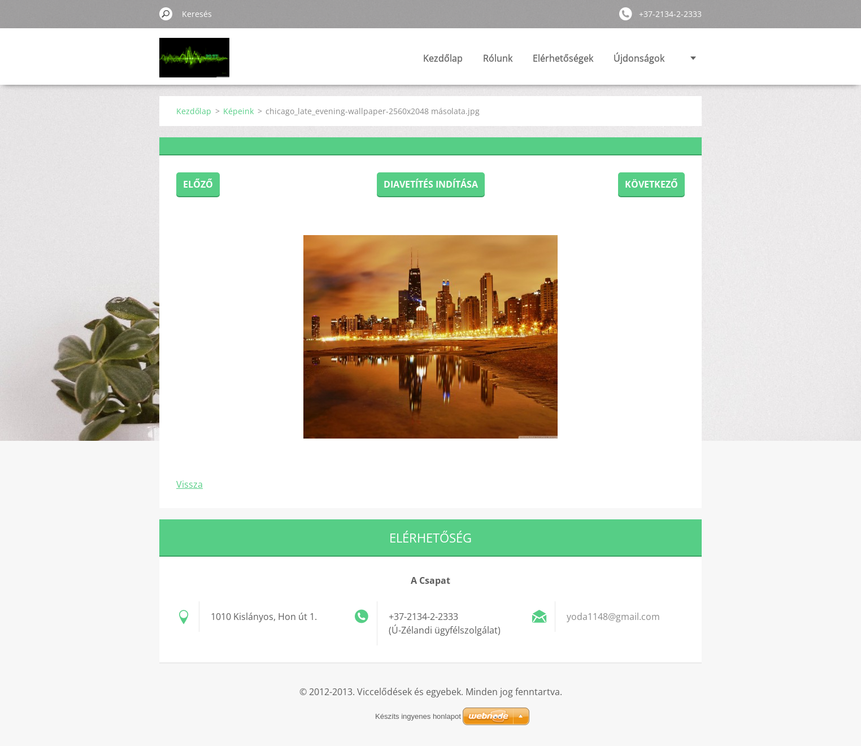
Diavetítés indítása (431, 184)
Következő (651, 184)
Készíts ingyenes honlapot (418, 716)
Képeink (238, 111)
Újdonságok (639, 58)
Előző (198, 184)
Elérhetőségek (563, 58)
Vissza (189, 484)
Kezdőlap (443, 58)
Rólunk (497, 58)
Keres (166, 13)
